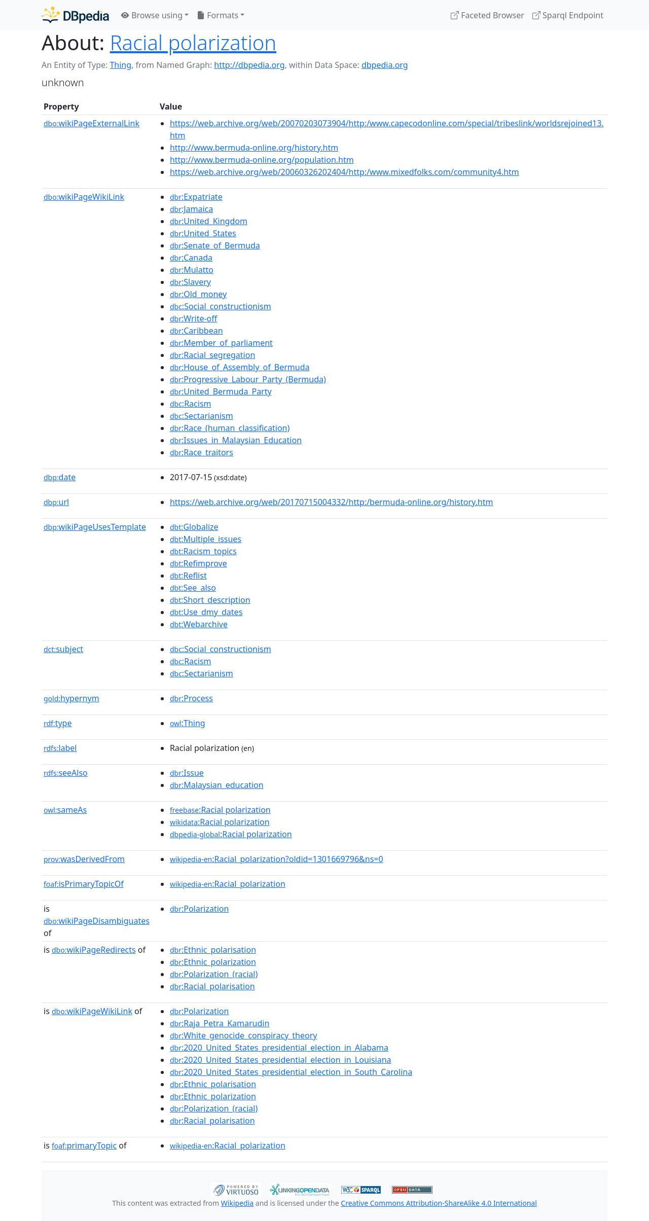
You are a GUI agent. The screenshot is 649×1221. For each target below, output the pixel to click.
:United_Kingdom (208, 221)
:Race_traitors (201, 452)
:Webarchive (199, 624)
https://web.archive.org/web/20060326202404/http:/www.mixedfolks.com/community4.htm (344, 171)
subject (63, 649)
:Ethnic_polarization (213, 961)
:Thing (187, 723)
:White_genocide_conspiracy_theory (243, 1035)
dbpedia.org (385, 64)
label (60, 747)
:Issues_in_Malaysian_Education (236, 440)
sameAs (65, 809)
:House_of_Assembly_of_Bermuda (240, 367)
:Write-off (193, 318)
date (60, 477)
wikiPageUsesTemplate (95, 526)
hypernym (71, 698)
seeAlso (66, 772)
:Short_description (210, 599)
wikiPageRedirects (94, 949)
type (58, 723)
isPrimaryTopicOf (84, 883)
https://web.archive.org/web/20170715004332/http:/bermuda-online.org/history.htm (331, 502)
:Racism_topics (203, 551)
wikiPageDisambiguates (97, 920)
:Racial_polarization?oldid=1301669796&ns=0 (276, 859)
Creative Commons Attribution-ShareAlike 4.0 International (438, 1203)
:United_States (203, 233)
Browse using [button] (152, 15)
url (56, 502)
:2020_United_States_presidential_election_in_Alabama (279, 1047)
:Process (191, 698)
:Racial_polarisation (212, 986)
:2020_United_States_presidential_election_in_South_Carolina (291, 1072)
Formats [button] (217, 15)
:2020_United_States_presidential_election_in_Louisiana (280, 1059)
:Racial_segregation (212, 355)
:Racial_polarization (227, 883)
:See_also (193, 587)
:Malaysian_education (217, 785)
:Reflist (188, 575)
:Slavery (190, 282)
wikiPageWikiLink (84, 196)
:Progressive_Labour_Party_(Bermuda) (248, 379)
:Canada (191, 257)
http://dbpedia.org (249, 64)
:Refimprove (198, 563)
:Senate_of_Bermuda (215, 245)
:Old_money (198, 294)
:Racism (190, 403)
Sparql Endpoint (567, 15)
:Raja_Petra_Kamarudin (219, 1023)
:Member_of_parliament (221, 342)
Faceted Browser (487, 15)
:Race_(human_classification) (230, 428)
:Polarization (199, 908)
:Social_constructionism (220, 306)
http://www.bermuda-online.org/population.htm (262, 159)
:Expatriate (196, 196)
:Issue (187, 772)
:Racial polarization (220, 809)
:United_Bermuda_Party (221, 391)
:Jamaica (191, 208)
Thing (120, 64)
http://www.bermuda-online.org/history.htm (254, 147)
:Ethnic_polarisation (213, 949)
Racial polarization (193, 42)
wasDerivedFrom (84, 859)
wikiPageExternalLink (91, 123)
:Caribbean (196, 330)
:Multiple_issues (205, 539)
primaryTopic (84, 1145)
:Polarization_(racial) (214, 974)
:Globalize (194, 526)
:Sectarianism (201, 415)
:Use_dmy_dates (206, 612)
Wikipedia (237, 1203)
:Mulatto (191, 269)
